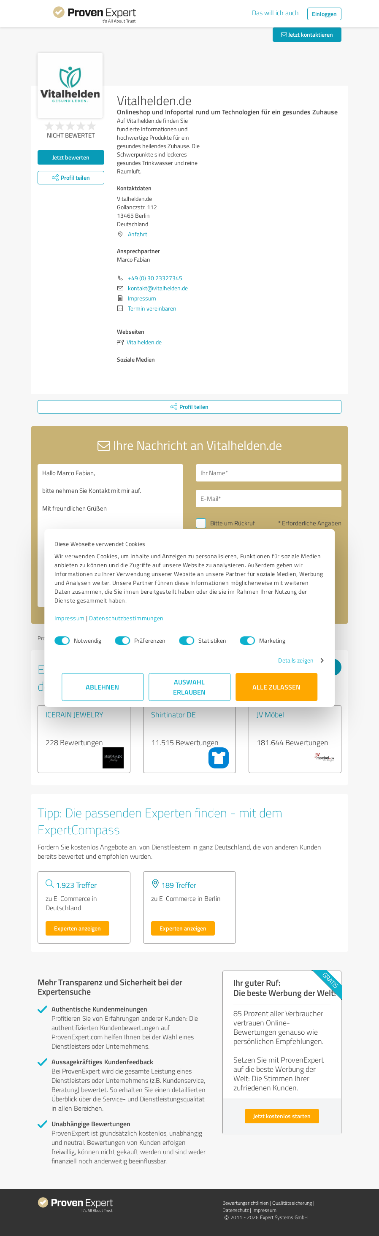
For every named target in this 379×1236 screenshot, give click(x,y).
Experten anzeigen (77, 928)
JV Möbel (270, 714)
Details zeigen (288, 660)
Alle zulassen (276, 687)
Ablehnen (102, 687)
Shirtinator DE (173, 714)
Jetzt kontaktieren (307, 34)
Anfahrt (137, 234)
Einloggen (324, 14)
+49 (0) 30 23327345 (155, 278)
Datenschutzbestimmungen (133, 618)
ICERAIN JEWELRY (74, 714)
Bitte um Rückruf (232, 523)
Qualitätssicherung (292, 1202)
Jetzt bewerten (70, 157)
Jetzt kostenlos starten (282, 1116)
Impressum (77, 618)
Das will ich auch (275, 12)
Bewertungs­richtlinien (245, 1202)
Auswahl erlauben (189, 687)
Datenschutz (235, 1210)
